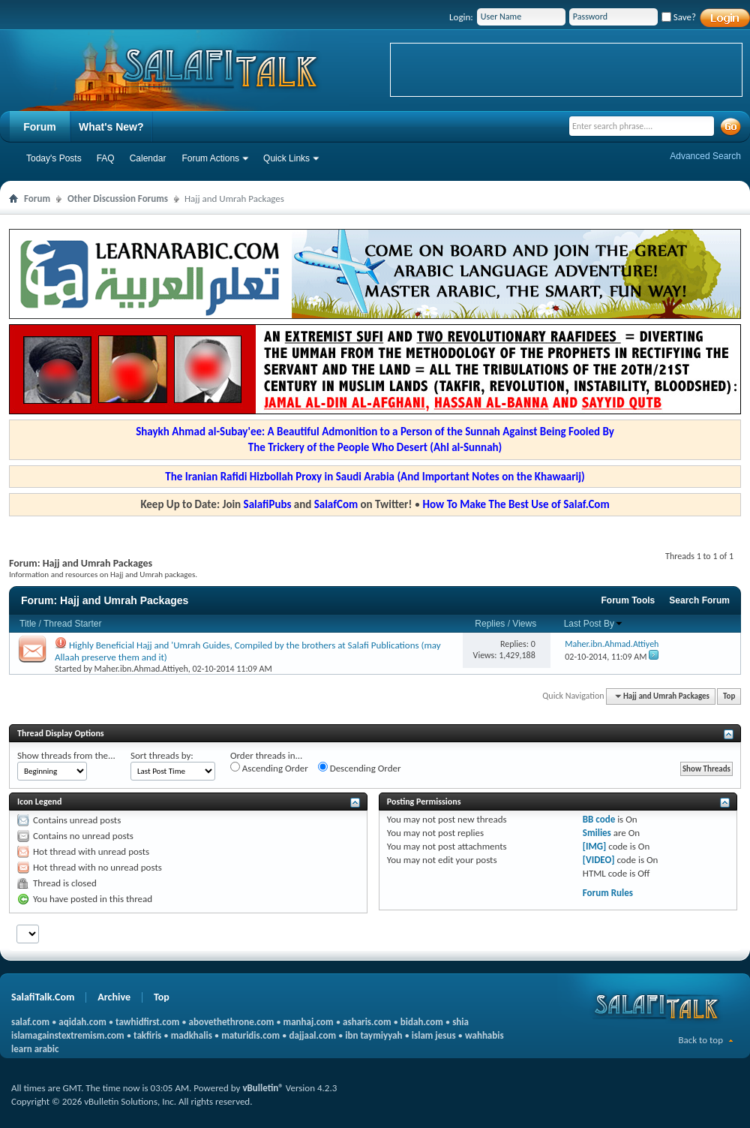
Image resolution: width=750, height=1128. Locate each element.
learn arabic (34, 1048)
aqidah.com (82, 1021)
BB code (599, 819)
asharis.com (367, 1021)
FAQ (106, 158)
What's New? (111, 127)
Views (524, 623)
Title (28, 623)
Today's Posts (54, 158)
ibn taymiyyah (373, 1035)
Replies (490, 623)
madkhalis (191, 1035)
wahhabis (484, 1035)
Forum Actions (210, 158)
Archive (114, 997)
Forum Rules (608, 892)
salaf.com (30, 1021)
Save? (679, 17)
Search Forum (699, 600)
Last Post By (593, 623)
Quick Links (286, 158)
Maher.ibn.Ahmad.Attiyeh (141, 668)
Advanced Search (705, 156)
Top (729, 696)
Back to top (700, 1039)
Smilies (597, 832)
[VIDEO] (599, 859)
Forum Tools (629, 600)
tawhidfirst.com (147, 1021)
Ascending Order (269, 768)
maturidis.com (250, 1035)
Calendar (148, 158)
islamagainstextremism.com (67, 1035)
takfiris (147, 1035)
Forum (39, 127)
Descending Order (359, 768)
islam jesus (434, 1035)
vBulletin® (262, 1087)
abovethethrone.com (231, 1021)
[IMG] (595, 846)
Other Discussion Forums (118, 198)
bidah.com (421, 1021)
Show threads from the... (66, 755)
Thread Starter (72, 623)
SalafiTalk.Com (42, 997)
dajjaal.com (313, 1035)
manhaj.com (309, 1021)
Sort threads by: (162, 755)
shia (460, 1021)
